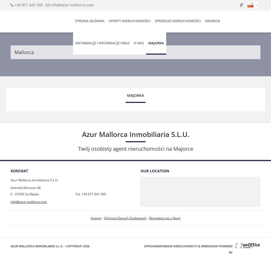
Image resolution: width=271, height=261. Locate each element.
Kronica (212, 20)
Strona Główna (90, 20)
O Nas (139, 43)
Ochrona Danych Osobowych (125, 218)
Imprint (96, 218)
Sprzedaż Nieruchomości (178, 20)
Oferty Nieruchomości (130, 20)
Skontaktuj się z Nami (164, 218)
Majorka (156, 43)
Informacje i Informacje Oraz (102, 43)
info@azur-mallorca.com (72, 4)
